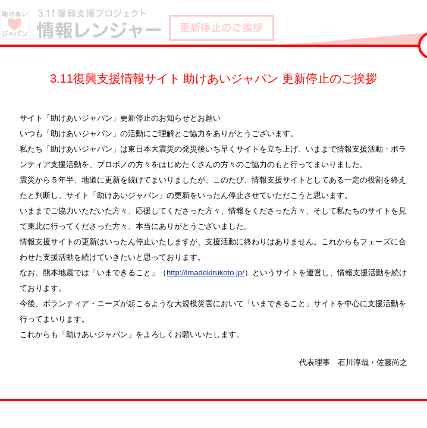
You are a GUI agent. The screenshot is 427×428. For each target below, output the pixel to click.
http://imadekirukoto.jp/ (205, 272)
